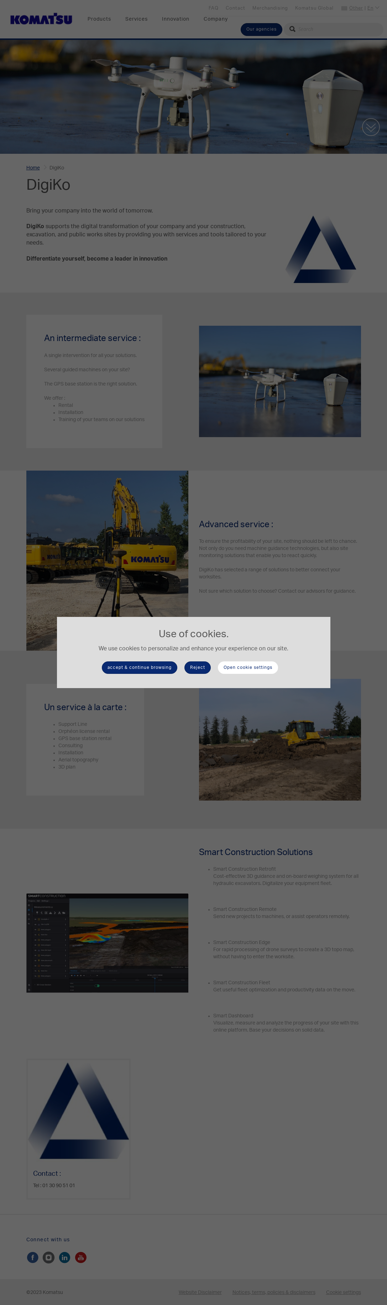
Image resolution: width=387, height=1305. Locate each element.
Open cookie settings (248, 667)
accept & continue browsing (140, 667)
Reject (197, 667)
